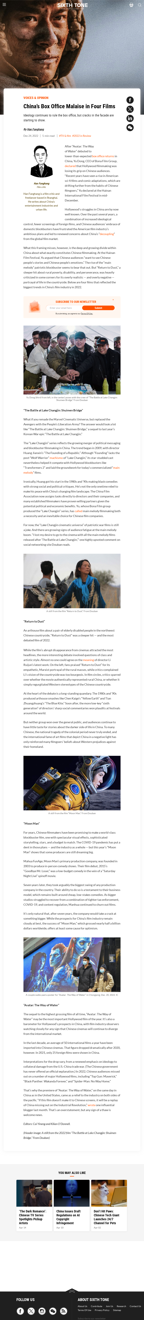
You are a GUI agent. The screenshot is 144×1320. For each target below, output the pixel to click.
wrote (91, 1105)
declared (70, 166)
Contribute (96, 1306)
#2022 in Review (81, 135)
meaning (88, 660)
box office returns (103, 156)
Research (121, 1306)
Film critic (41, 187)
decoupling (107, 234)
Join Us (109, 1306)
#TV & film (65, 135)
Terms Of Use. (87, 313)
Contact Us (135, 1306)
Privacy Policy (102, 1310)
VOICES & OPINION (35, 97)
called (78, 511)
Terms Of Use (84, 1310)
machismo (56, 458)
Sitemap (117, 1310)
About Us (82, 1306)
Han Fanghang (35, 129)
